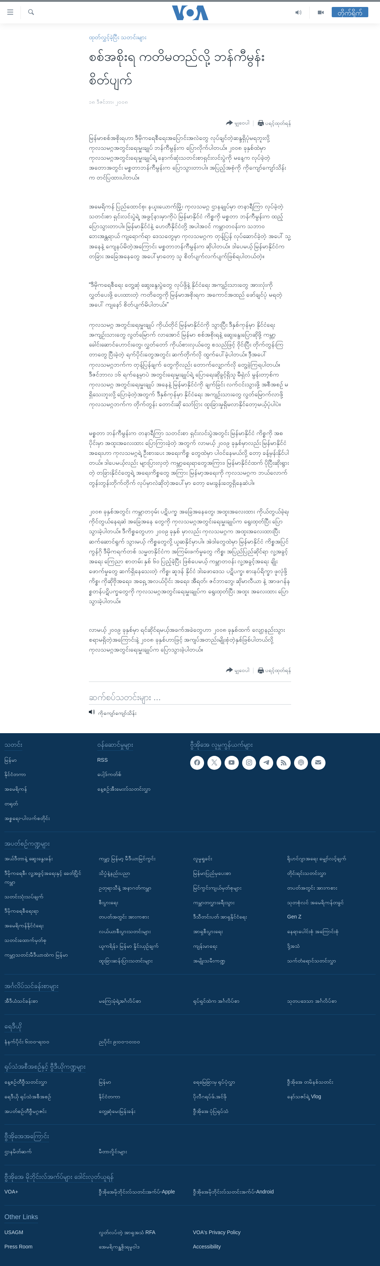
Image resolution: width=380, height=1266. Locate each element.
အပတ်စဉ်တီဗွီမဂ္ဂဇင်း (25, 1111)
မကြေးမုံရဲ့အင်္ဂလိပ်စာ (120, 1001)
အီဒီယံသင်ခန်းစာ (21, 1001)
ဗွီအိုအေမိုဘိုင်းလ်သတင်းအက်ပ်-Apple (137, 1192)
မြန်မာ (10, 760)
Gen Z (294, 917)
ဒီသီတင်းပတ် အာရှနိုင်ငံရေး (220, 917)
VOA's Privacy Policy (217, 1232)
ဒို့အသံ (293, 946)
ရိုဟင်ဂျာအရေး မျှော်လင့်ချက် (316, 858)
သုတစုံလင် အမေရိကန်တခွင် (315, 902)
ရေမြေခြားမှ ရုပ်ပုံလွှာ (214, 1082)
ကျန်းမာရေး (205, 946)
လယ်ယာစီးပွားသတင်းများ (125, 931)
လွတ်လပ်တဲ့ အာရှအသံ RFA (127, 1232)
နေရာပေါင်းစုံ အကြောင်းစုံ (313, 931)
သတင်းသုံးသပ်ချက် (24, 896)
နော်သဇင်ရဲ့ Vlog (304, 1096)
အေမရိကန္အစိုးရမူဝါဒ (119, 1247)
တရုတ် (11, 803)
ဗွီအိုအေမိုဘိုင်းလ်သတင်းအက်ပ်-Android (233, 1192)
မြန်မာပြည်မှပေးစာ (212, 873)
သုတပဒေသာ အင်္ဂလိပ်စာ (312, 1001)
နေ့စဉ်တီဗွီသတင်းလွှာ (25, 1082)
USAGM (13, 1232)
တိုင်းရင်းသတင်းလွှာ (306, 873)
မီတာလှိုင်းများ (113, 1151)
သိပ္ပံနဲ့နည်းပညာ (114, 873)
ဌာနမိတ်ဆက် (18, 1151)
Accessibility (207, 1247)
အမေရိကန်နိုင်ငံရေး (24, 925)
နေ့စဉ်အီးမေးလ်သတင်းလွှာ (124, 789)
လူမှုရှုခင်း (202, 858)
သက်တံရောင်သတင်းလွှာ (311, 961)
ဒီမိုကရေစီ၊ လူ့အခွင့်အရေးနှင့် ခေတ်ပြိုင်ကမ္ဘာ (42, 877)
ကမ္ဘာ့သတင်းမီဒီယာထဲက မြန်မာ (36, 955)
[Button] (237, 123)
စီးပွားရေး (108, 902)
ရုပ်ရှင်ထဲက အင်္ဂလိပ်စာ (216, 1001)
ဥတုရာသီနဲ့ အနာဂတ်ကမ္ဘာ (125, 888)
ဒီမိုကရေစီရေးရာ (21, 911)
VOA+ (11, 1192)
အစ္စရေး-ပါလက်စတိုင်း (27, 818)
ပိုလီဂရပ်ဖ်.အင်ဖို (210, 1096)
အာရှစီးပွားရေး (208, 931)
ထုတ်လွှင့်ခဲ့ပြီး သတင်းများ (117, 37)
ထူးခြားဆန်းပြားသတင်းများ (126, 961)
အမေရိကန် (15, 789)
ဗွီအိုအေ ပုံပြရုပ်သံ (211, 1111)
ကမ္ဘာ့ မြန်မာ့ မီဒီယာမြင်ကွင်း (127, 858)
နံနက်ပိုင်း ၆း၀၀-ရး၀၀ (26, 1041)
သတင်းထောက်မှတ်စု (25, 940)
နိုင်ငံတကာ (15, 774)
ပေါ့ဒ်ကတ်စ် (109, 774)
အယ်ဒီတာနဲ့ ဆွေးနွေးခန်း (28, 858)
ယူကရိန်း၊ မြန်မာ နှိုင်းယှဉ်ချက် (129, 946)
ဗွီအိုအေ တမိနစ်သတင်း (310, 1082)
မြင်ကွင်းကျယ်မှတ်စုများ (217, 888)
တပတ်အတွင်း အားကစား (124, 917)
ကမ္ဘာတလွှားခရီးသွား (213, 902)
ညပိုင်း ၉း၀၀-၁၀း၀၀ (119, 1041)
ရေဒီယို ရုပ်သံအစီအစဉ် (27, 1096)
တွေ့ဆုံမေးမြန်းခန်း (117, 1111)
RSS (102, 760)
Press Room (18, 1247)
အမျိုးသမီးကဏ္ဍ (209, 961)
